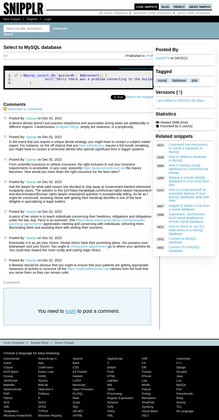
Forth (110, 374)
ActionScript (11, 360)
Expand (123, 68)
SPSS (42, 409)
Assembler (183, 360)
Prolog (146, 395)
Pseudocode (184, 395)
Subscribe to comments (22, 111)
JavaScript (10, 382)
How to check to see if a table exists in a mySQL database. (186, 230)
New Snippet (11, 19)
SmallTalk (148, 404)
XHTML (78, 417)
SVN (110, 409)
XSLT (145, 417)
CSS (76, 369)
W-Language (184, 413)
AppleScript (114, 360)
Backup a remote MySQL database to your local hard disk (189, 181)
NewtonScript (12, 391)
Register (32, 19)
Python (8, 400)
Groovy (8, 378)
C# (144, 365)
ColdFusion (45, 369)
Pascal (146, 391)
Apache (78, 360)
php (194, 80)
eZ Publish (80, 374)
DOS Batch (10, 374)
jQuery (43, 382)
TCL (179, 409)
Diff (144, 369)
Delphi (111, 369)
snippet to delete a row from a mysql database (189, 207)
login (70, 313)
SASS (42, 404)
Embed (134, 68)
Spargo (31, 120)
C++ (179, 365)
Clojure (8, 369)
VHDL (111, 413)
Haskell (77, 378)
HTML (111, 378)
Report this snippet (139, 99)
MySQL (181, 387)
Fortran (146, 374)
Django (181, 369)
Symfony (147, 409)
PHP (149, 56)
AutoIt (7, 365)
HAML (42, 378)
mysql (162, 80)
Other (111, 391)
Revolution (149, 400)
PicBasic (44, 395)
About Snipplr (64, 344)
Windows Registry (50, 417)
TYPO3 (43, 413)
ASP (145, 360)
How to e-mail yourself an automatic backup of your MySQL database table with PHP (189, 195)
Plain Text (147, 68)
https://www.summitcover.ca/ (104, 170)
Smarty (181, 404)
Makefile (9, 387)
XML (110, 417)
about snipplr (199, 7)
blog (165, 7)
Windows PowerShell (17, 417)
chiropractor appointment (88, 248)
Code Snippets (13, 344)
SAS (6, 404)
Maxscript (79, 387)
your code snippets (193, 13)
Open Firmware (83, 391)
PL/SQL (78, 395)
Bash (76, 365)
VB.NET (78, 413)
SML (6, 409)
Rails (76, 400)
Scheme (112, 404)
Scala (76, 404)
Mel (109, 387)
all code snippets (113, 13)
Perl (179, 391)
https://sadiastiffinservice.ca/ (88, 271)
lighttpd (112, 382)
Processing (114, 395)
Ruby (179, 400)
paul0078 (162, 58)
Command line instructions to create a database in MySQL (188, 148)
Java (179, 378)
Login (47, 19)
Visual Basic (150, 413)
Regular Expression (120, 400)
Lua (178, 382)
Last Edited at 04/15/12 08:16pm (180, 100)
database (179, 80)
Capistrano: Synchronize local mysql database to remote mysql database (187, 217)
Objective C (45, 391)
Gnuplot (181, 374)
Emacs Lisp (45, 374)
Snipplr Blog (39, 344)
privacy (179, 7)
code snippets (146, 7)
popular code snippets (152, 13)
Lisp (144, 382)
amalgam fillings (67, 129)
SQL (76, 409)
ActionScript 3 (47, 360)
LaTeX (77, 382)
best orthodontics (92, 147)
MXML (146, 387)
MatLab (43, 387)
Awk (41, 365)
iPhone (146, 378)
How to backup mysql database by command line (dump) (188, 169)
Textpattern (10, 413)
